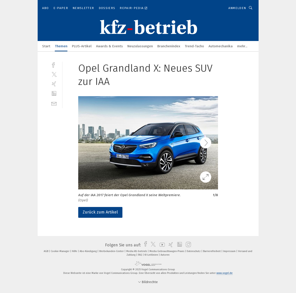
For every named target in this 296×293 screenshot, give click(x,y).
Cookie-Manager (60, 251)
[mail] (54, 103)
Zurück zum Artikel (100, 212)
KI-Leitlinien (152, 254)
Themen (61, 46)
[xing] (54, 84)
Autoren (165, 254)
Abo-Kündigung (88, 251)
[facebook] (54, 64)
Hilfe (75, 251)
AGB (46, 251)
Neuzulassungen (140, 46)
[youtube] (161, 245)
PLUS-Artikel (82, 46)
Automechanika (221, 46)
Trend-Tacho (194, 46)
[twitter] (54, 74)
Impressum (229, 251)
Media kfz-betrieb (137, 251)
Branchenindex (168, 46)
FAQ (140, 254)
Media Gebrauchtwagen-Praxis (167, 251)
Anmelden (237, 8)
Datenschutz (194, 251)
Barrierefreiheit (212, 251)
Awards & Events (109, 46)
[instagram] (187, 245)
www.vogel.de (224, 273)
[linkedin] (54, 93)
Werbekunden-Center (111, 251)
